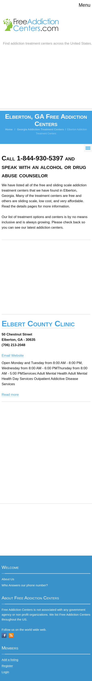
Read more (10, 395)
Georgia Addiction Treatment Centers (40, 129)
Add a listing (10, 659)
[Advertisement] (46, 81)
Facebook (4, 635)
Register (7, 666)
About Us (8, 579)
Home (9, 129)
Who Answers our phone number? (25, 585)
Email (6, 355)
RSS (11, 635)
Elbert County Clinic (38, 323)
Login (5, 672)
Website (17, 355)
